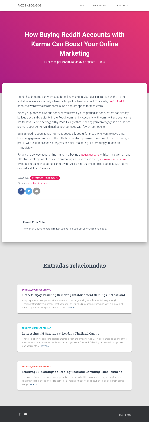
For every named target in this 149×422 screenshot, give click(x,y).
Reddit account (90, 154)
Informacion (99, 5)
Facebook (19, 414)
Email (25, 414)
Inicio (82, 5)
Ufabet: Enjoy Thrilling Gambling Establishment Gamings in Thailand (73, 295)
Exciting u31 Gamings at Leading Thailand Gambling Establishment (72, 372)
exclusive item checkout (115, 159)
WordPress (126, 415)
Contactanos (121, 5)
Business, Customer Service (45, 178)
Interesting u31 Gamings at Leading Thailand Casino (60, 333)
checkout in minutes (38, 183)
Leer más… (71, 307)
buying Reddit (117, 101)
